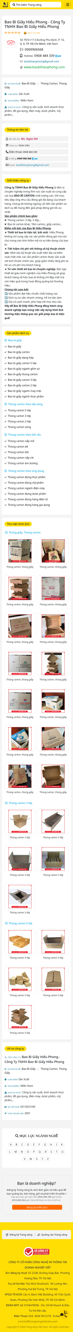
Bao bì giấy (15, 340)
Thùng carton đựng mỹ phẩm (26, 482)
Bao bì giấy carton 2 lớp (22, 385)
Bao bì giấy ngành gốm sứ (24, 368)
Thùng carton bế (18, 446)
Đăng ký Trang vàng (21, 1234)
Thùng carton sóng (19, 427)
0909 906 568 (24, 158)
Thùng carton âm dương (23, 463)
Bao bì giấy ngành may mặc (24, 391)
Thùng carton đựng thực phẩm (26, 477)
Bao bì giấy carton (19, 352)
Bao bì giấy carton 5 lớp (22, 363)
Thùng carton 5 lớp (19, 410)
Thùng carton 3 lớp (19, 416)
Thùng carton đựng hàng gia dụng (29, 505)
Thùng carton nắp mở (21, 441)
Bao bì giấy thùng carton (23, 374)
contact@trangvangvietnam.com (38, 1321)
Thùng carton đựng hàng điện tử (28, 499)
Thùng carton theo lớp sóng (25, 404)
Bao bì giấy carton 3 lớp (22, 380)
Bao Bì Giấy (29, 83)
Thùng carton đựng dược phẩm (27, 494)
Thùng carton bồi (18, 452)
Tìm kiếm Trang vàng (27, 5)
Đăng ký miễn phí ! (37, 1207)
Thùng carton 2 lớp (19, 421)
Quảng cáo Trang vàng (54, 1234)
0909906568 (34, 49)
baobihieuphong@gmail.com (41, 61)
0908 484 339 (44, 55)
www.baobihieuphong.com (44, 67)
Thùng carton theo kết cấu (24, 434)
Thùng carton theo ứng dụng (26, 471)
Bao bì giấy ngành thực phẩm (26, 396)
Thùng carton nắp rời (20, 457)
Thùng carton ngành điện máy (26, 488)
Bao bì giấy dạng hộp (21, 357)
